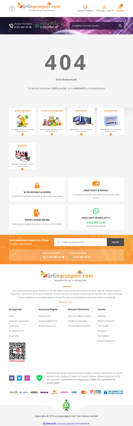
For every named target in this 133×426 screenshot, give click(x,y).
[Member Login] (100, 10)
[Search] (97, 25)
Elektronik (14, 325)
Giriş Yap (102, 316)
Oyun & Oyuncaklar (19, 320)
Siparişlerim (103, 335)
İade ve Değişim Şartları (80, 316)
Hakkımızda (45, 316)
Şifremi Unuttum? (106, 320)
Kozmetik (14, 335)
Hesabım (102, 330)
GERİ (54, 88)
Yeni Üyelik (103, 325)
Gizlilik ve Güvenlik (77, 320)
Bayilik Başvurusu (47, 325)
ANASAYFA (80, 88)
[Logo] (38, 8)
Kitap (11, 316)
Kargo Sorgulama (106, 340)
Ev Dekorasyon (16, 330)
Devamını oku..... (66, 302)
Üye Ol (110, 10)
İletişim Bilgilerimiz (48, 320)
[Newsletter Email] (89, 242)
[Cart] (120, 8)
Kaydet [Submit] (115, 242)
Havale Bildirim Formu (79, 325)
